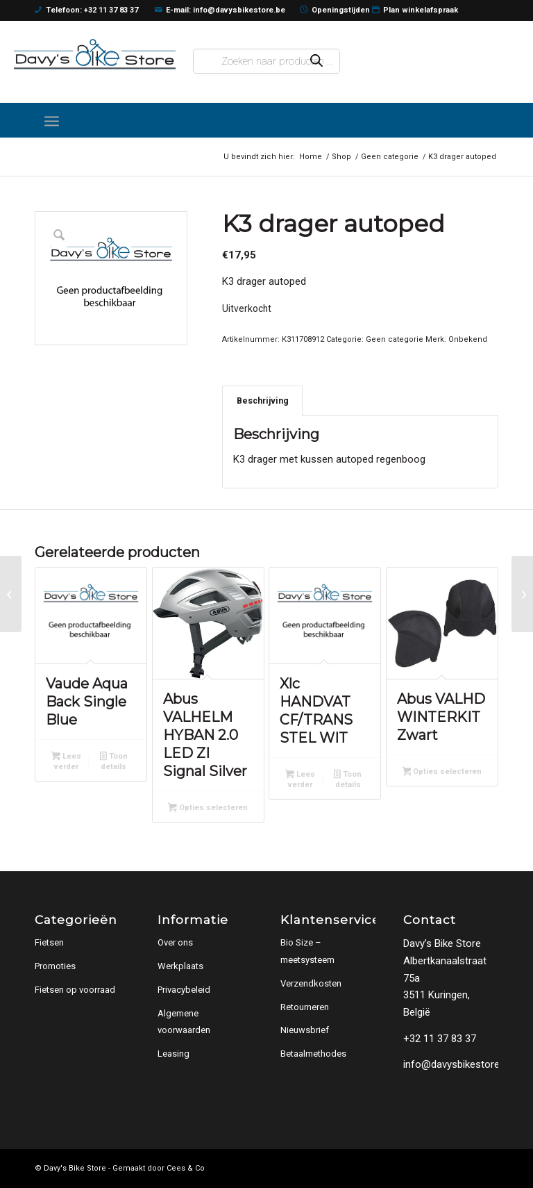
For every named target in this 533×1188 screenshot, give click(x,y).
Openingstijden (335, 10)
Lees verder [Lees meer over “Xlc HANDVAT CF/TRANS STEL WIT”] (300, 779)
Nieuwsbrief (304, 1030)
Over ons (175, 942)
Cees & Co (186, 1168)
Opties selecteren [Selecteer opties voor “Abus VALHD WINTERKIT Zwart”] (442, 772)
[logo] (95, 54)
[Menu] (51, 120)
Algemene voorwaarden (184, 1022)
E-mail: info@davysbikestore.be (220, 10)
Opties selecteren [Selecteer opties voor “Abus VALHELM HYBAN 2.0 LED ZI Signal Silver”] (208, 808)
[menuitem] (51, 120)
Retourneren (304, 1007)
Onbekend (467, 339)
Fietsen (49, 942)
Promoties (55, 966)
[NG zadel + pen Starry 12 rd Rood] (522, 594)
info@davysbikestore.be (458, 1064)
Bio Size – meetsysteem (307, 951)
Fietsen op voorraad (75, 989)
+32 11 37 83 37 (439, 1038)
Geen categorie (394, 339)
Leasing (173, 1053)
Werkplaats (180, 966)
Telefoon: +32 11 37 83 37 (86, 10)
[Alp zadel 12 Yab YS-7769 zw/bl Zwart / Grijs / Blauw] (11, 594)
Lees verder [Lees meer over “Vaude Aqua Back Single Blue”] (66, 761)
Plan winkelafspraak (415, 10)
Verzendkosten (310, 983)
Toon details (114, 761)
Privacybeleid (184, 989)
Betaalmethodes (313, 1053)
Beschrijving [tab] (263, 400)
